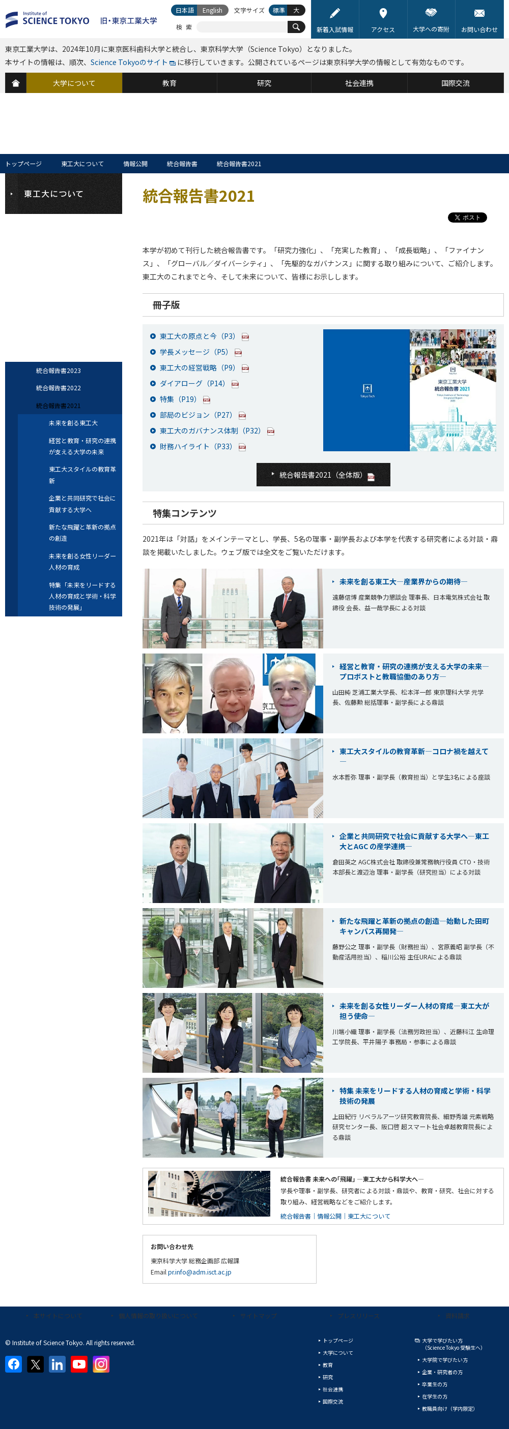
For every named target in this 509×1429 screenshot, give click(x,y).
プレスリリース (358, 1315)
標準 (279, 10)
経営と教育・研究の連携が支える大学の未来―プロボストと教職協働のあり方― (414, 671)
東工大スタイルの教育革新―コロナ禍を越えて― (414, 756)
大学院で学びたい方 (445, 1359)
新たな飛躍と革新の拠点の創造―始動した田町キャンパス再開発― (414, 926)
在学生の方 (434, 1396)
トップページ (23, 163)
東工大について (82, 163)
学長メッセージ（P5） (196, 352)
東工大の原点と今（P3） (200, 336)
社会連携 (333, 1389)
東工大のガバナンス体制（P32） (212, 430)
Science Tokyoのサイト (129, 62)
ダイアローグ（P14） (195, 383)
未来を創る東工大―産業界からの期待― (404, 581)
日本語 (185, 10)
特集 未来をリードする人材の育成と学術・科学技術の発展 (415, 1095)
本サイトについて (58, 1315)
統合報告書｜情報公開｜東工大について (335, 1215)
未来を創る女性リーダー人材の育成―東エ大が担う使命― (414, 1011)
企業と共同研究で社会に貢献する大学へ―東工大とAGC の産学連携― (414, 841)
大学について (338, 1352)
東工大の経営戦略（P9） (200, 367)
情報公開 (135, 163)
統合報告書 (182, 163)
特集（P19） (180, 399)
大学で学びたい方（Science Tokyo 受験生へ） (454, 1344)
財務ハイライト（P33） (198, 446)
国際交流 (333, 1401)
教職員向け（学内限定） (450, 1408)
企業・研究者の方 (442, 1372)
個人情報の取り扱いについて (158, 1315)
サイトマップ (258, 1315)
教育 (328, 1365)
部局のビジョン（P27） (198, 415)
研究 (328, 1377)
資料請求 (457, 1315)
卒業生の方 (434, 1384)
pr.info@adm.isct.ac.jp (200, 1271)
